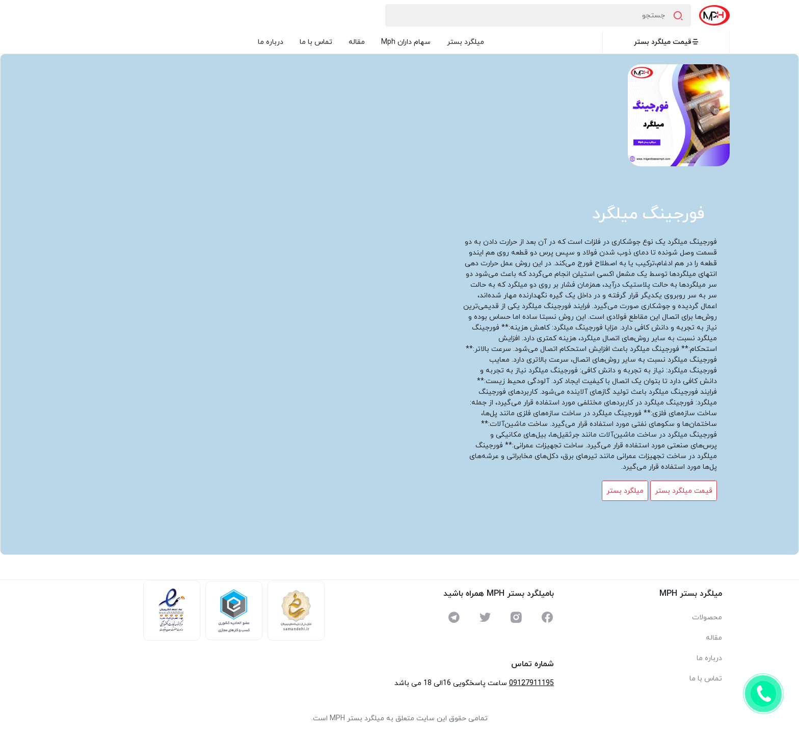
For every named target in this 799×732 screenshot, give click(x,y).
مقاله (357, 42)
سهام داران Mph (406, 42)
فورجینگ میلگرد (648, 214)
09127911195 (531, 683)
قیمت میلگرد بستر (666, 42)
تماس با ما (316, 42)
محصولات (707, 617)
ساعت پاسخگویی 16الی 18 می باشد (450, 683)
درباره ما (270, 42)
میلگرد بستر (465, 42)
